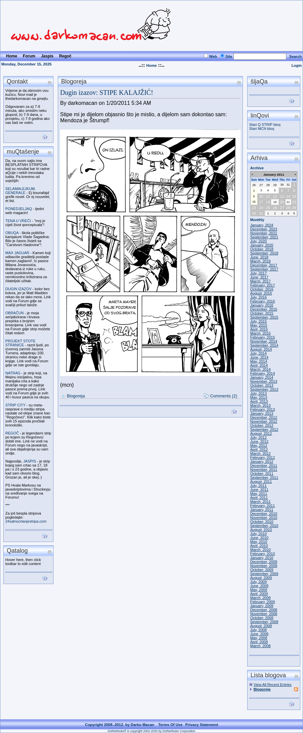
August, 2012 (261, 433)
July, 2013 (258, 393)
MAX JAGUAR (17, 253)
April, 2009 (259, 594)
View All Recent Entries (273, 685)
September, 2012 (264, 429)
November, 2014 (263, 341)
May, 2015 (258, 325)
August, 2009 (261, 578)
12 (275, 196)
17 (261, 202)
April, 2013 (259, 401)
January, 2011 (261, 510)
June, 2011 (259, 490)
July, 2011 (258, 486)
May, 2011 (258, 494)
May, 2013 (258, 397)
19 (275, 202)
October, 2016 (261, 289)
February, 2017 (262, 285)
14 (288, 196)
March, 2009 (260, 598)
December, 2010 (263, 514)
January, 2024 (261, 225)
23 (254, 208)
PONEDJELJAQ (18, 209)
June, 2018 (259, 257)
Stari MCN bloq (261, 129)
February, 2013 (262, 409)
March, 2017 (260, 281)
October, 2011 (261, 474)
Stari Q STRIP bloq (264, 125)
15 (294, 196)
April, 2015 (259, 329)
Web (213, 56)
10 (261, 196)
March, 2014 (260, 369)
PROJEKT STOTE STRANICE (20, 343)
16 (254, 201)
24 (261, 208)
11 (268, 196)
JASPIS (29, 461)
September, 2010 (264, 526)
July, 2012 (258, 437)
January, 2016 (261, 305)
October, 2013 (261, 385)
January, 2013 (261, 413)
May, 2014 (258, 361)
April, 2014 (259, 365)
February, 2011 (262, 506)
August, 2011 (261, 482)
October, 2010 (261, 522)
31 (288, 184)
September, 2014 (264, 345)
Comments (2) (223, 395)
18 (268, 202)
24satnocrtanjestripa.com (25, 521)
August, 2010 (261, 530)
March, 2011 (260, 502)
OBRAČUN (14, 313)
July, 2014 (258, 353)
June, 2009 (259, 586)
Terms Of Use (170, 725)
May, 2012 (258, 445)
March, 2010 (260, 550)
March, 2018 (260, 261)
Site (229, 56)
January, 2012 (261, 462)
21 (288, 202)
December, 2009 (263, 562)
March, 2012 (260, 453)
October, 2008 (261, 618)
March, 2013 (260, 405)
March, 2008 (260, 646)
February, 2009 (262, 602)
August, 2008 (261, 626)
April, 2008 (259, 642)
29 (275, 185)
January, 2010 (261, 558)
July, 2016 (258, 297)
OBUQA (11, 233)
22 (294, 202)
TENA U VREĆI (18, 221)
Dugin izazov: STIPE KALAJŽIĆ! (106, 92)
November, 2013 (263, 381)
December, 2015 (263, 309)
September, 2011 (264, 478)
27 (261, 185)
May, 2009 (258, 590)
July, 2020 (258, 241)
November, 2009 (263, 566)
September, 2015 (264, 317)
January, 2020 (261, 245)
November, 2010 (263, 518)
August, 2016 (261, 293)
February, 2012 (262, 457)
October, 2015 (261, 313)
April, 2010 (259, 546)
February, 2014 (262, 373)
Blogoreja (76, 395)
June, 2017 (259, 277)
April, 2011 (259, 498)
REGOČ (12, 433)
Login (296, 65)
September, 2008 (264, 622)
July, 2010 (258, 534)
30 (282, 184)
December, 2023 (263, 229)
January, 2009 (261, 606)
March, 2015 (260, 333)
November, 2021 (263, 233)
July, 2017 (258, 273)
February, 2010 (262, 554)
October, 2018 (261, 249)
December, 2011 (263, 466)
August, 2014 (261, 349)
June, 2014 (259, 357)
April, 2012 (259, 449)
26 (254, 185)
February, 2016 (262, 301)
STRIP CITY (15, 405)
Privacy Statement (201, 725)
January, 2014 (261, 377)
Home (151, 65)
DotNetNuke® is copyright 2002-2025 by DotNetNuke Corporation (151, 731)
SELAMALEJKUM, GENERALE (20, 191)
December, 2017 (263, 265)
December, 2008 (263, 610)
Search (295, 56)
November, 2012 (263, 421)
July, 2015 (258, 321)
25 (268, 208)
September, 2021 (264, 237)
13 (282, 196)
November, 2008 (263, 614)
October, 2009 (261, 570)
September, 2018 (264, 253)
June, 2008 (259, 634)
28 (268, 185)
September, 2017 (264, 269)
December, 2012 (263, 417)
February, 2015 (262, 337)
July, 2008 (258, 630)
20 (282, 202)
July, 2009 (258, 582)
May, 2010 (258, 542)
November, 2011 (263, 470)
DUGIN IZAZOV (18, 289)
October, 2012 (261, 425)
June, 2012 (259, 441)
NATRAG (12, 373)
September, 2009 (264, 574)
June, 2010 (259, 538)
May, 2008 (258, 638)
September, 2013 (264, 389)
